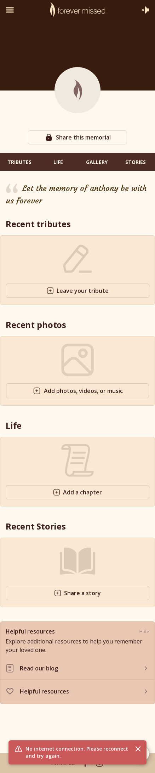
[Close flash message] (138, 749)
